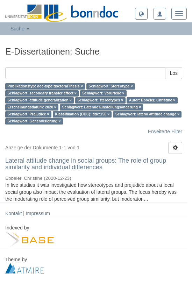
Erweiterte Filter (165, 131)
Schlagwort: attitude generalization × (39, 100)
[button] (141, 14)
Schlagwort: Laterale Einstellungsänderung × (101, 107)
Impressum (38, 213)
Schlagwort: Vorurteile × (103, 93)
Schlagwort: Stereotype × (110, 86)
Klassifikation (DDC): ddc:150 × (82, 114)
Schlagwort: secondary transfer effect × (42, 93)
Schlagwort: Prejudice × (28, 114)
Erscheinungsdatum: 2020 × (31, 107)
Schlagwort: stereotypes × (100, 100)
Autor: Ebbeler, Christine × (152, 100)
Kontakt (13, 213)
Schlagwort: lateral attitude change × (147, 114)
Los (174, 73)
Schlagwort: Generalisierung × (34, 121)
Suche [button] (19, 28)
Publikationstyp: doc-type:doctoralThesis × (45, 86)
